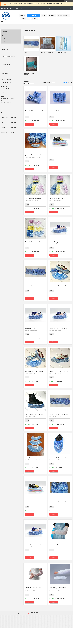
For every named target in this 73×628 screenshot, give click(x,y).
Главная (22, 15)
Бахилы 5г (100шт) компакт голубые (58, 501)
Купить (29, 124)
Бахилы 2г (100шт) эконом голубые (34, 544)
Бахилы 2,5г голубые (54, 154)
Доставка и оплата (63, 15)
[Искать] (70, 8)
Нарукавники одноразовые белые (58, 544)
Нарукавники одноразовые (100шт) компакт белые (34, 588)
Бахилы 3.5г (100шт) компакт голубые (34, 111)
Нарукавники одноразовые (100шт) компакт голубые (58, 588)
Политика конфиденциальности (48, 613)
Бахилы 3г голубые (30, 328)
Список (70, 82)
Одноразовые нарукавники (46, 52)
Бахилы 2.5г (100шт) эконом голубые (58, 328)
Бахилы (25, 52)
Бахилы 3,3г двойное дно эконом (33, 457)
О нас (43, 15)
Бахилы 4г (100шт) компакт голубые (58, 111)
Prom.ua (43, 612)
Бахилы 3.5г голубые (54, 242)
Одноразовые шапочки (61, 52)
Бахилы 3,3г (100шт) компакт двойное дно (34, 154)
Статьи (34, 18)
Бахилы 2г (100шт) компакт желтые (58, 198)
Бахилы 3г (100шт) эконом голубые (34, 371)
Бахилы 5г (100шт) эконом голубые (34, 414)
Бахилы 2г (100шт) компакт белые (33, 242)
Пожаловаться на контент (34, 613)
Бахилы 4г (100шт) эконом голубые (58, 457)
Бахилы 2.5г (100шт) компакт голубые (34, 285)
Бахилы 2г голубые (30, 501)
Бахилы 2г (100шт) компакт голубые (58, 414)
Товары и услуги (33, 15)
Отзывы (4, 41)
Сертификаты (24, 18)
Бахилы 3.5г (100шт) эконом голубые (58, 371)
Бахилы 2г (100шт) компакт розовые (34, 198)
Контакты (51, 15)
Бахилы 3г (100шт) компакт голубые (58, 285)
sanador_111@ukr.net (6, 102)
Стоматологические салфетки (28, 73)
